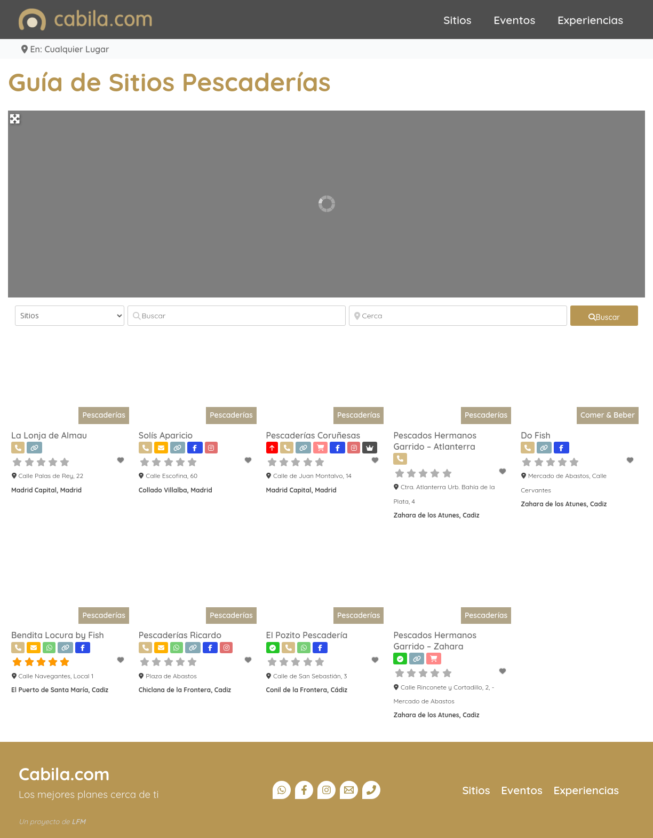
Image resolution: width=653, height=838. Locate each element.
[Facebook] (304, 790)
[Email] (349, 790)
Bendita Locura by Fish (57, 635)
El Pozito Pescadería (307, 635)
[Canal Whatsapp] (282, 790)
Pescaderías (103, 415)
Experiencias (590, 20)
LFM (78, 821)
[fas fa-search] (604, 316)
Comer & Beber (607, 415)
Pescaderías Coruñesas (313, 435)
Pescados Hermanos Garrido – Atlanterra (434, 441)
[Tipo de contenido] (69, 316)
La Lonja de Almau (49, 435)
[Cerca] (458, 316)
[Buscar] (237, 316)
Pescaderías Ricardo (180, 635)
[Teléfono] (371, 790)
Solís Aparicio (166, 435)
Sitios (457, 20)
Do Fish (536, 435)
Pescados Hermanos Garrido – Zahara (434, 641)
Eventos (514, 20)
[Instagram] (326, 790)
